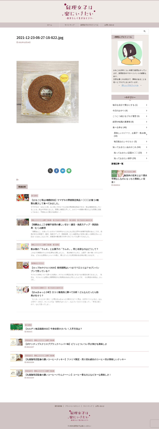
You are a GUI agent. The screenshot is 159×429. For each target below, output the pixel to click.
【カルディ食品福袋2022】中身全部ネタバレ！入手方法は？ (50, 341)
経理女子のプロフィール (89, 25)
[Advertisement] (60, 51)
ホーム (49, 25)
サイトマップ (69, 25)
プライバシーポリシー (72, 406)
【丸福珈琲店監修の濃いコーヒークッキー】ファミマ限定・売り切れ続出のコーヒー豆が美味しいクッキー (69, 372)
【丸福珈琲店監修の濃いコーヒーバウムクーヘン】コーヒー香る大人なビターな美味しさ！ (63, 387)
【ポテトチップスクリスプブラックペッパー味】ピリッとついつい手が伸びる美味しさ (61, 356)
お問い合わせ (109, 25)
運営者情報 (58, 406)
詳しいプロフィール (130, 85)
